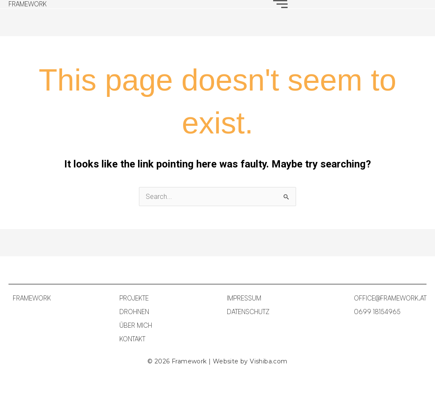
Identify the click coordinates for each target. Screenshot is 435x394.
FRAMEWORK (27, 4)
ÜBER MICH (135, 325)
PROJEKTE (134, 298)
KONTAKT (132, 339)
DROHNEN (134, 312)
